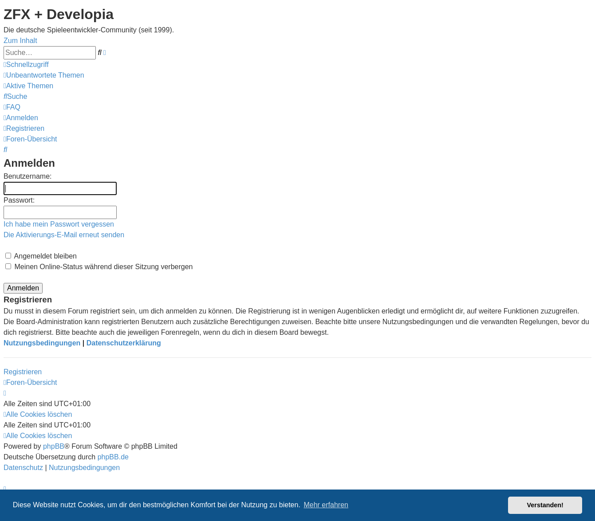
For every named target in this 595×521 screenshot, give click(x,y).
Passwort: (19, 200)
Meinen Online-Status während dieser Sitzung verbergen (99, 266)
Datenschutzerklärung (124, 343)
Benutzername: (28, 176)
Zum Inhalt (20, 40)
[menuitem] (44, 75)
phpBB (53, 446)
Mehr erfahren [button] (325, 505)
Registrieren (23, 372)
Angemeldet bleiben (41, 256)
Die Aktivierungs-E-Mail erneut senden (64, 235)
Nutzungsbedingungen (42, 343)
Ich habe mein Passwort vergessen (59, 224)
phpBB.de (113, 457)
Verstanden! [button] (545, 505)
